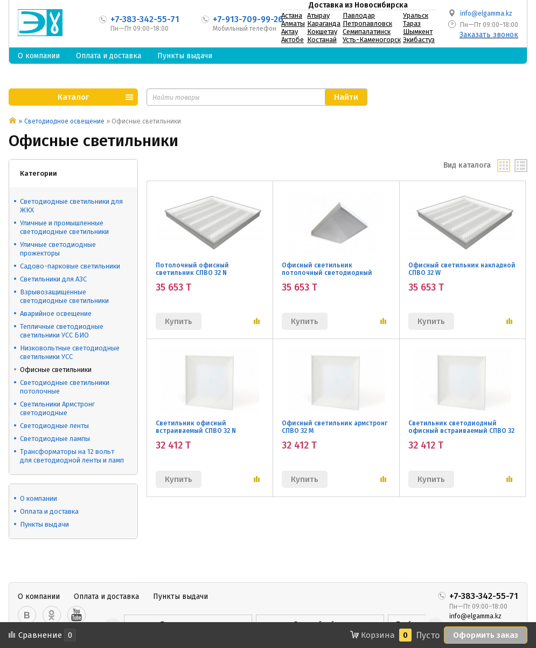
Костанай (322, 40)
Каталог (73, 97)
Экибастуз (419, 40)
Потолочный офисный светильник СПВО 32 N (192, 269)
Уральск (415, 15)
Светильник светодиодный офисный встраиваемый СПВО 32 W (461, 430)
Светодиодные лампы (55, 439)
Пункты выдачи (184, 55)
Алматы (293, 23)
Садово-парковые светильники (70, 266)
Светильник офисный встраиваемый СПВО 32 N (196, 427)
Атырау (318, 15)
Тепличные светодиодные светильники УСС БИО (61, 330)
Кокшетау (322, 31)
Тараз (412, 23)
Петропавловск (367, 23)
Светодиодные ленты (54, 426)
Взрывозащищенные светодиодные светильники (64, 296)
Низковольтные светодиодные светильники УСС (70, 352)
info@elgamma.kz (486, 13)
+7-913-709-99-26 (248, 19)
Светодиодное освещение (64, 121)
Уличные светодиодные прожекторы (58, 248)
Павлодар (359, 15)
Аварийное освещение (56, 313)
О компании (39, 55)
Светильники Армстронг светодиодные (57, 408)
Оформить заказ (485, 635)
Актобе (292, 40)
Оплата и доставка (108, 55)
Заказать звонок (489, 34)
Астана (291, 15)
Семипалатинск (367, 31)
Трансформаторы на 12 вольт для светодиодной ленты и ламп (72, 455)
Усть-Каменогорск (372, 40)
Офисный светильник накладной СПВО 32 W (462, 269)
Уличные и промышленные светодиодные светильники (64, 227)
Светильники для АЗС (53, 279)
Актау (289, 31)
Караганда (323, 23)
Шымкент (418, 31)
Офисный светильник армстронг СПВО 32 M (334, 427)
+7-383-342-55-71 (144, 19)
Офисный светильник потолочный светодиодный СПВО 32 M (327, 272)
